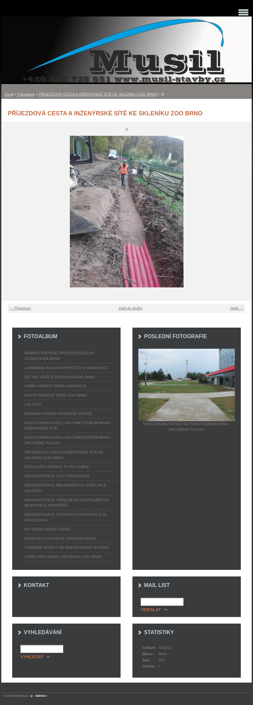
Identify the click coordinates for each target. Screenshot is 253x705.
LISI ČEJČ (33, 404)
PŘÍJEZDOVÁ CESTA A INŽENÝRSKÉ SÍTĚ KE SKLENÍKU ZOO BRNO (98, 94)
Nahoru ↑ (42, 695)
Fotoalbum (26, 94)
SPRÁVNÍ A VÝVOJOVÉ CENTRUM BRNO (60, 539)
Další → (236, 308)
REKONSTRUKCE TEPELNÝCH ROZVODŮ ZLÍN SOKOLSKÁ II (65, 517)
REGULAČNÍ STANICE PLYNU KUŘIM (56, 467)
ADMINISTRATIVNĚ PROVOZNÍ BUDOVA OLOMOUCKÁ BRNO (59, 356)
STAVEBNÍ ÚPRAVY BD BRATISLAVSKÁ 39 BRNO (66, 547)
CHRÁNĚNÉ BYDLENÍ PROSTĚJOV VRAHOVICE (66, 368)
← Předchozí (20, 308)
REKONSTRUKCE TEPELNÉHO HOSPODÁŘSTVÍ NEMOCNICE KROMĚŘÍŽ (66, 503)
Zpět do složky (130, 308)
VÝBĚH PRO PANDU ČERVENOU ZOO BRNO (63, 557)
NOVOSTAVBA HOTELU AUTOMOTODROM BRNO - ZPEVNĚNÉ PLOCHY (68, 440)
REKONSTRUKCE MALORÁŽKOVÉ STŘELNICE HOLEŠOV (65, 488)
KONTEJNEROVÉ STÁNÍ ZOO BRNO (55, 395)
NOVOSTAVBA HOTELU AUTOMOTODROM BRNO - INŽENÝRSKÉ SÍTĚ (68, 425)
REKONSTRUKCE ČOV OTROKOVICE (57, 476)
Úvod (9, 94)
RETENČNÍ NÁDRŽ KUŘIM (47, 529)
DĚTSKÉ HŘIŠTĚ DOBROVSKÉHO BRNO (59, 377)
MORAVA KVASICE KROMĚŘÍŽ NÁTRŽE (58, 414)
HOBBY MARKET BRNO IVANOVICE (55, 386)
